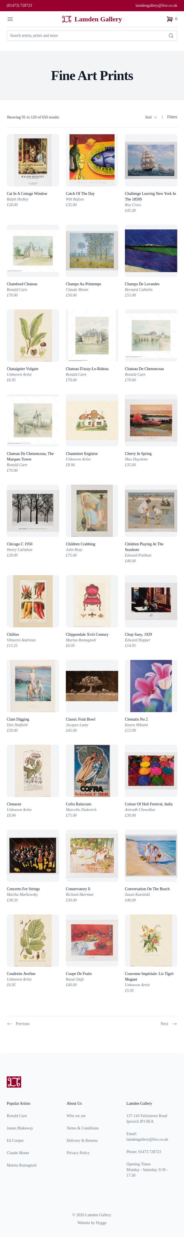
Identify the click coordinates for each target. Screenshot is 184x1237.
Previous (18, 1024)
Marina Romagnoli (22, 1165)
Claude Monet (18, 1153)
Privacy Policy (78, 1153)
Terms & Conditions (83, 1128)
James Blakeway (20, 1128)
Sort (151, 117)
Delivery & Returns (82, 1140)
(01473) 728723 (19, 5)
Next (169, 1024)
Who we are (76, 1116)
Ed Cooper (15, 1140)
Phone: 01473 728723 (143, 1152)
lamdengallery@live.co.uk (156, 5)
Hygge (101, 1223)
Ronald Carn (17, 1116)
